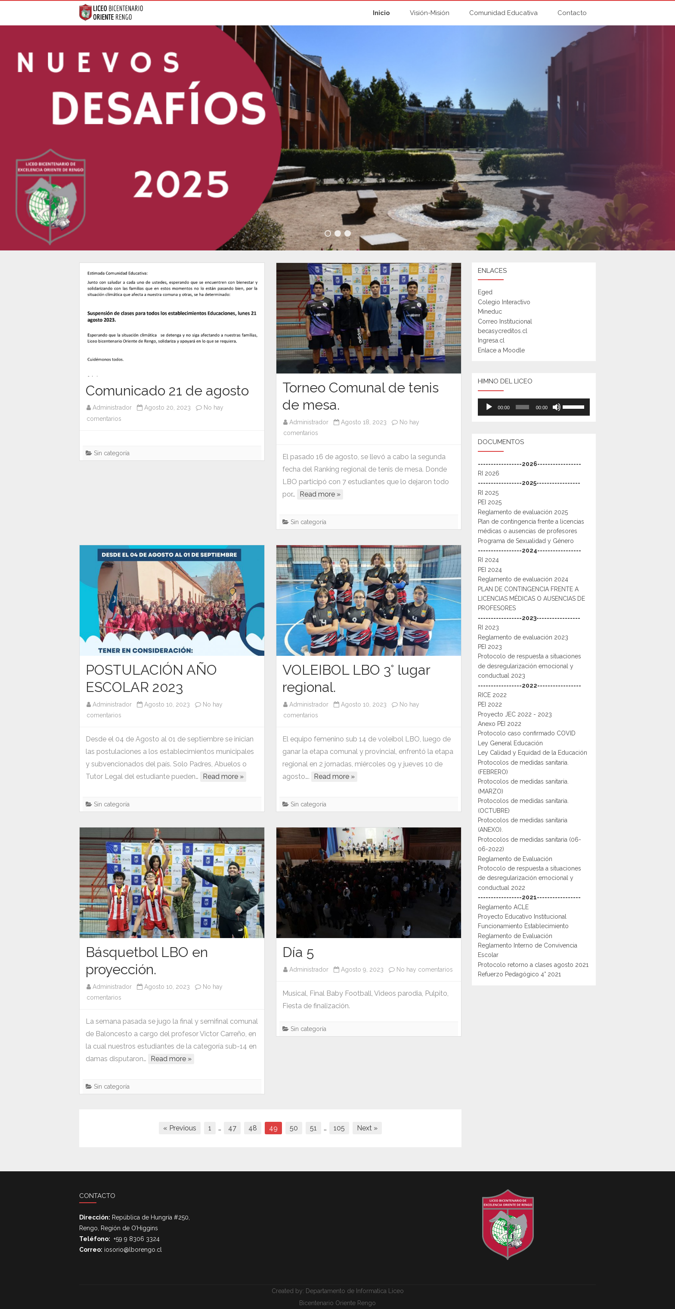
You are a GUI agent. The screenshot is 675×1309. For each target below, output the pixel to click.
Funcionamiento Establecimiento (523, 926)
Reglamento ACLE (503, 907)
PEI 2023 (490, 646)
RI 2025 (488, 492)
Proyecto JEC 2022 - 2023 (515, 714)
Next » (367, 1128)
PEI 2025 (490, 502)
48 (252, 1128)
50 (294, 1128)
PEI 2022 (490, 704)
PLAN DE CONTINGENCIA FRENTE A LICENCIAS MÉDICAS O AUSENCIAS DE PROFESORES (531, 599)
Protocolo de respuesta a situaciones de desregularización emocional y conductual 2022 (529, 878)
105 (339, 1128)
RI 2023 (488, 627)
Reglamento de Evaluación (515, 858)
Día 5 (298, 952)
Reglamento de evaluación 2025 (523, 512)
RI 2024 (488, 559)
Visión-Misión (429, 13)
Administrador (112, 407)
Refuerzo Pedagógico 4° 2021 (519, 974)
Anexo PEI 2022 (499, 723)
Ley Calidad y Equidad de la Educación (532, 752)
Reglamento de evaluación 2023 (523, 637)
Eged (485, 292)
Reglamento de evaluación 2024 (523, 579)
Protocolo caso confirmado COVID (527, 733)
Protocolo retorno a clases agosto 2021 (533, 964)
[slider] (522, 407)
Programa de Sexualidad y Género (526, 540)
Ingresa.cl (491, 340)
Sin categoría (112, 453)
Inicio (381, 13)
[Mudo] (556, 407)
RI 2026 (488, 473)
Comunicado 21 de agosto (167, 390)
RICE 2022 (492, 695)
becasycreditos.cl (502, 330)
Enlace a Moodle (501, 350)
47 (232, 1128)
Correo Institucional (505, 321)
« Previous (179, 1128)
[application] (534, 407)
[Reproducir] (489, 407)
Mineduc (490, 311)
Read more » (320, 494)
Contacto (572, 13)
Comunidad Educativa (503, 13)
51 (313, 1128)
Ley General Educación (510, 743)
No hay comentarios (424, 969)
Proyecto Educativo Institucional (522, 916)
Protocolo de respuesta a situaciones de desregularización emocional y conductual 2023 (529, 666)
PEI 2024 (490, 569)
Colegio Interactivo (504, 302)
